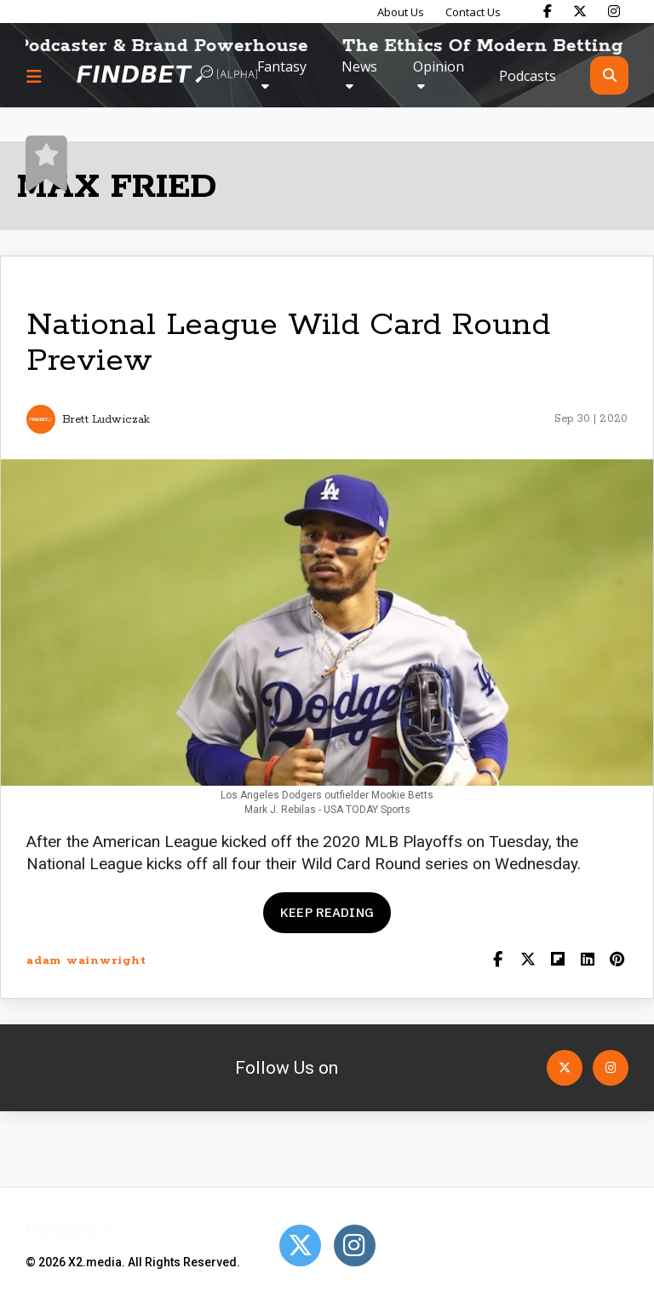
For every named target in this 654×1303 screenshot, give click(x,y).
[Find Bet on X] (580, 11)
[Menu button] (34, 75)
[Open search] (609, 75)
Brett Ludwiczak (106, 419)
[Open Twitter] (564, 1068)
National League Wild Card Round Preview (288, 343)
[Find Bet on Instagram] (614, 11)
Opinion (438, 66)
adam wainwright (86, 961)
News (359, 66)
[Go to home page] (167, 75)
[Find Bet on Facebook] (547, 11)
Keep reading (327, 912)
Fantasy (282, 66)
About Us (400, 12)
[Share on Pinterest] (617, 960)
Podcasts (527, 75)
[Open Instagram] (610, 1068)
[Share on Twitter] (527, 960)
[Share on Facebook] (497, 960)
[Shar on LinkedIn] (587, 960)
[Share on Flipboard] (557, 960)
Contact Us (473, 12)
